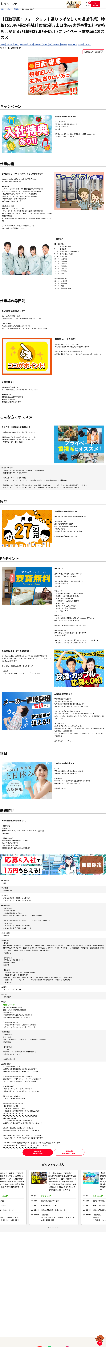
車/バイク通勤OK (72, 44)
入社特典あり (56, 44)
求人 (9, 9)
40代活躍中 (9, 44)
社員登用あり (23, 44)
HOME (2, 9)
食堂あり (45, 44)
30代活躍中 (87, 44)
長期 (50, 44)
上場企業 (30, 44)
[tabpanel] (53, 1197)
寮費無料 (3, 44)
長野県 (16, 9)
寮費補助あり (38, 44)
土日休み (16, 44)
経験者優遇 (64, 44)
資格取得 (80, 44)
